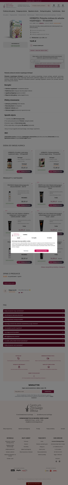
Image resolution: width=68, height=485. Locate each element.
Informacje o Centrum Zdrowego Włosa (10, 442)
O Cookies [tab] (49, 237)
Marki (63, 11)
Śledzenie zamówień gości (42, 444)
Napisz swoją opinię (9, 283)
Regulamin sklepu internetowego (10, 446)
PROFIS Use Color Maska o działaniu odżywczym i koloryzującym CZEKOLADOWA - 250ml (18, 215)
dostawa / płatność (10, 452)
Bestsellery (26, 446)
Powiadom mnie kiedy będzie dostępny (47, 66)
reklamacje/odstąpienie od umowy (10, 455)
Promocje (26, 441)
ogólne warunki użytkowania (46, 63)
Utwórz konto (42, 449)
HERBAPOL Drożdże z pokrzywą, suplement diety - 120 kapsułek (18, 153)
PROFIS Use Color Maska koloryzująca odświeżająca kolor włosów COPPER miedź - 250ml (50, 215)
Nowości (26, 444)
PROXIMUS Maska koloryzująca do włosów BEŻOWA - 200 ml (18, 186)
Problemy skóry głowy (9, 11)
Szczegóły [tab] (34, 237)
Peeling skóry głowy (45, 11)
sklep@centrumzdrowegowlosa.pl (34, 422)
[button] (53, 5)
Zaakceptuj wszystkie (41, 250)
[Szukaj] (41, 5)
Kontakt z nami (10, 458)
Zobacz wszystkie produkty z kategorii (53, 267)
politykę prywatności (57, 63)
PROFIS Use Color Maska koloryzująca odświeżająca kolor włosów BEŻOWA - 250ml (50, 186)
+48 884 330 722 (29, 420)
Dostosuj (26, 250)
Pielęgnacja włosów (21, 11)
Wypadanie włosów (33, 11)
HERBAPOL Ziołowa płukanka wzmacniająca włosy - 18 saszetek (50, 153)
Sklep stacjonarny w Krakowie (26, 452)
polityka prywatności (10, 449)
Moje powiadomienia (42, 452)
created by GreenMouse (46, 479)
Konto (42, 441)
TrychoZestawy (56, 11)
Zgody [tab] (18, 237)
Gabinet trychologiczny (26, 449)
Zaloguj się (42, 446)
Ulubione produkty (42, 454)
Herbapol (41, 23)
